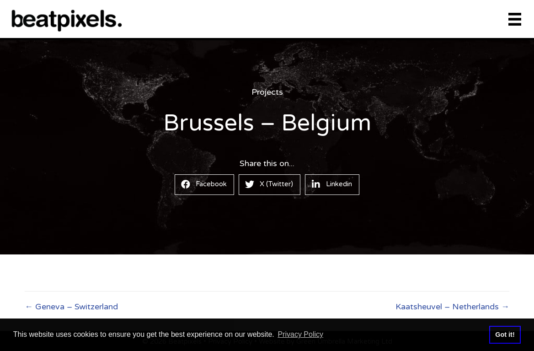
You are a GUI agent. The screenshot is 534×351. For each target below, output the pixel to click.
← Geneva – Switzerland (71, 307)
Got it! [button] (504, 334)
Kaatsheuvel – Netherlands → (452, 307)
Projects (267, 92)
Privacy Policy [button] (300, 334)
